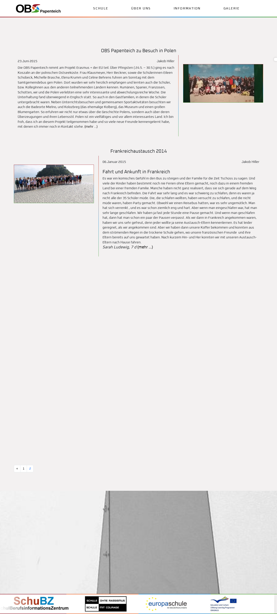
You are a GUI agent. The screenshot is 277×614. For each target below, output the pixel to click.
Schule (100, 8)
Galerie (232, 8)
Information (187, 8)
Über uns (141, 8)
